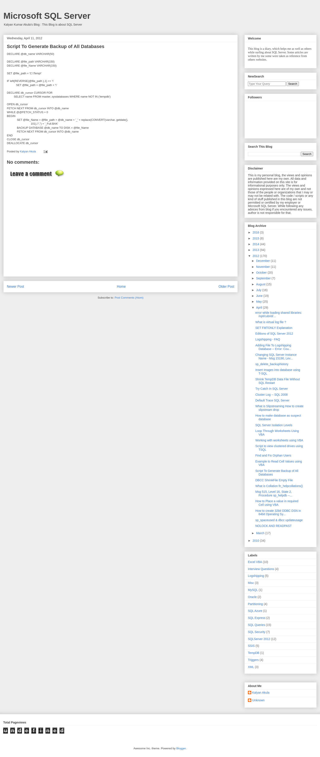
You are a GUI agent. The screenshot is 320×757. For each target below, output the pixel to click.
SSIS (251, 646)
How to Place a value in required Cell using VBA (276, 502)
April (259, 307)
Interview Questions (261, 569)
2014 (256, 244)
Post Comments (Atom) (129, 297)
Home (121, 286)
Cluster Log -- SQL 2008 (271, 394)
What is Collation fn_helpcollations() (279, 486)
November (263, 266)
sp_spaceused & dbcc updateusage (279, 520)
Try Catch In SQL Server (271, 388)
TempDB (253, 653)
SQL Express (256, 618)
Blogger (181, 748)
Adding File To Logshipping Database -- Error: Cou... (273, 347)
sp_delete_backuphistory (271, 364)
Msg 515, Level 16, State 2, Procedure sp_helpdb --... (273, 493)
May (259, 301)
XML (251, 667)
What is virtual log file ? (270, 322)
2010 (256, 540)
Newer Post (15, 286)
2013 (256, 250)
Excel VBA (255, 562)
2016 (256, 232)
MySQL (253, 590)
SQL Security (256, 632)
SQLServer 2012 (259, 639)
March (260, 533)
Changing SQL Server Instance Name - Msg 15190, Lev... (276, 356)
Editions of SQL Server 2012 (274, 333)
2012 (256, 256)
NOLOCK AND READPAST (273, 526)
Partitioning (255, 604)
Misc (251, 583)
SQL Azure (255, 611)
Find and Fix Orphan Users (273, 455)
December (263, 261)
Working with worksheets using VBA (279, 440)
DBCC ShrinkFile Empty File (274, 480)
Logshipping (256, 576)
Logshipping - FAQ (267, 339)
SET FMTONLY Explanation (273, 328)
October (262, 272)
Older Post (226, 286)
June (259, 296)
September (263, 278)
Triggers (253, 660)
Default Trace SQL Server (272, 400)
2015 (256, 238)
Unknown (258, 700)
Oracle (252, 597)
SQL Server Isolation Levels (273, 425)
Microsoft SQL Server (46, 15)
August (261, 284)
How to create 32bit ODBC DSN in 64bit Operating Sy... (278, 512)
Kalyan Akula (260, 692)
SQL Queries (256, 625)
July (259, 290)
